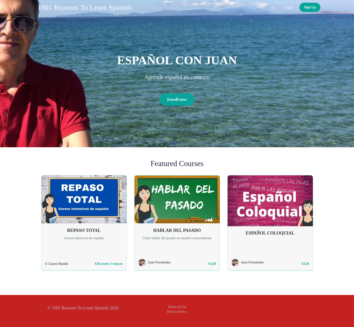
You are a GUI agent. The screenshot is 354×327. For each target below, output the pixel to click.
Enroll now (177, 99)
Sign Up (310, 7)
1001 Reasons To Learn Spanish (84, 7)
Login (288, 7)
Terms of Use (177, 307)
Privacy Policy (177, 312)
